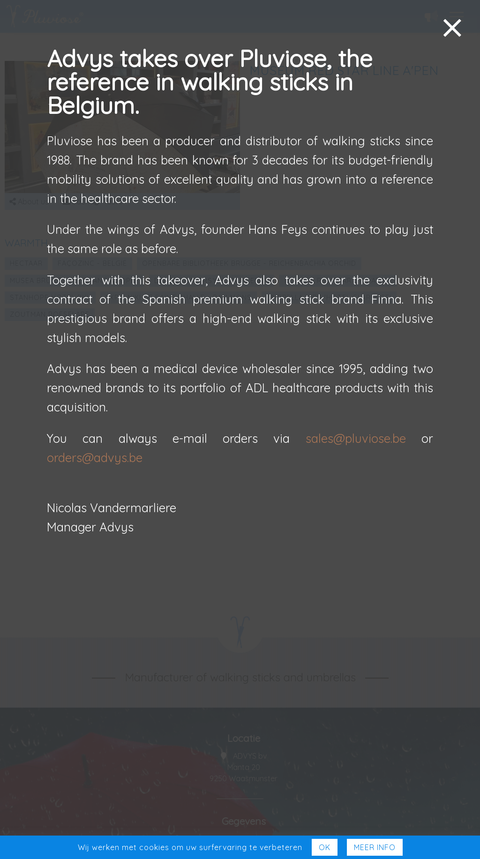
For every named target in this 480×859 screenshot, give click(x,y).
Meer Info (375, 847)
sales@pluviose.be (356, 438)
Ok (324, 847)
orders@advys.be (94, 457)
